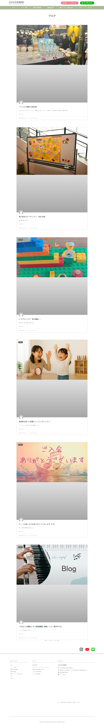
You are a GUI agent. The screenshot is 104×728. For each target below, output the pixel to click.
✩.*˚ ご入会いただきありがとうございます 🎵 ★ (37, 524)
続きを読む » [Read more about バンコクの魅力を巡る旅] (21, 114)
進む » (58, 640)
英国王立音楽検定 (37, 7)
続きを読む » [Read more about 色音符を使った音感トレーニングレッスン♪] (21, 429)
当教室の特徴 (50, 7)
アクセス (90, 7)
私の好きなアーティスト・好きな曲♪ (32, 217)
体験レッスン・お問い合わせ (66, 7)
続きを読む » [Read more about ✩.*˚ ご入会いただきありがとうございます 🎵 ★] (21, 531)
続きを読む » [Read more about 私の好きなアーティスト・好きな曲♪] (21, 224)
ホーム (13, 7)
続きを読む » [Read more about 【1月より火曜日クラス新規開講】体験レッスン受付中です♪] (21, 633)
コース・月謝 (24, 7)
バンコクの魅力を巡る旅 (28, 107)
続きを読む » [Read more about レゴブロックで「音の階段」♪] (21, 326)
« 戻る (45, 640)
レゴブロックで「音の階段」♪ (30, 319)
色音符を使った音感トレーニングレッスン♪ (35, 422)
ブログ (80, 7)
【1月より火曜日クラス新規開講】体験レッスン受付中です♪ (41, 627)
